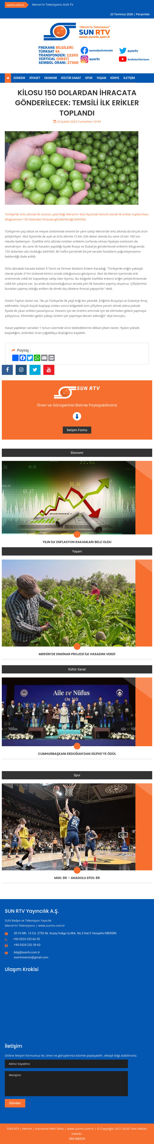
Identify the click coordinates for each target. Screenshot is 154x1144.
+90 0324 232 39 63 (27, 945)
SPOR (88, 78)
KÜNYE (114, 78)
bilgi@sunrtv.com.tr (27, 952)
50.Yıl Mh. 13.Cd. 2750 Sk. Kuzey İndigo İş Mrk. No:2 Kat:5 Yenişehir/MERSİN (65, 933)
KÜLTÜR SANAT (71, 78)
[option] (74, 4)
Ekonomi (77, 453)
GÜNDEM (19, 78)
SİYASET (34, 78)
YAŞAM (101, 78)
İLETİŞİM (129, 78)
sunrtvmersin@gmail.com (31, 957)
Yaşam (77, 551)
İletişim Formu (77, 430)
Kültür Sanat (77, 669)
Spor (77, 775)
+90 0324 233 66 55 (26, 939)
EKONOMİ (51, 78)
